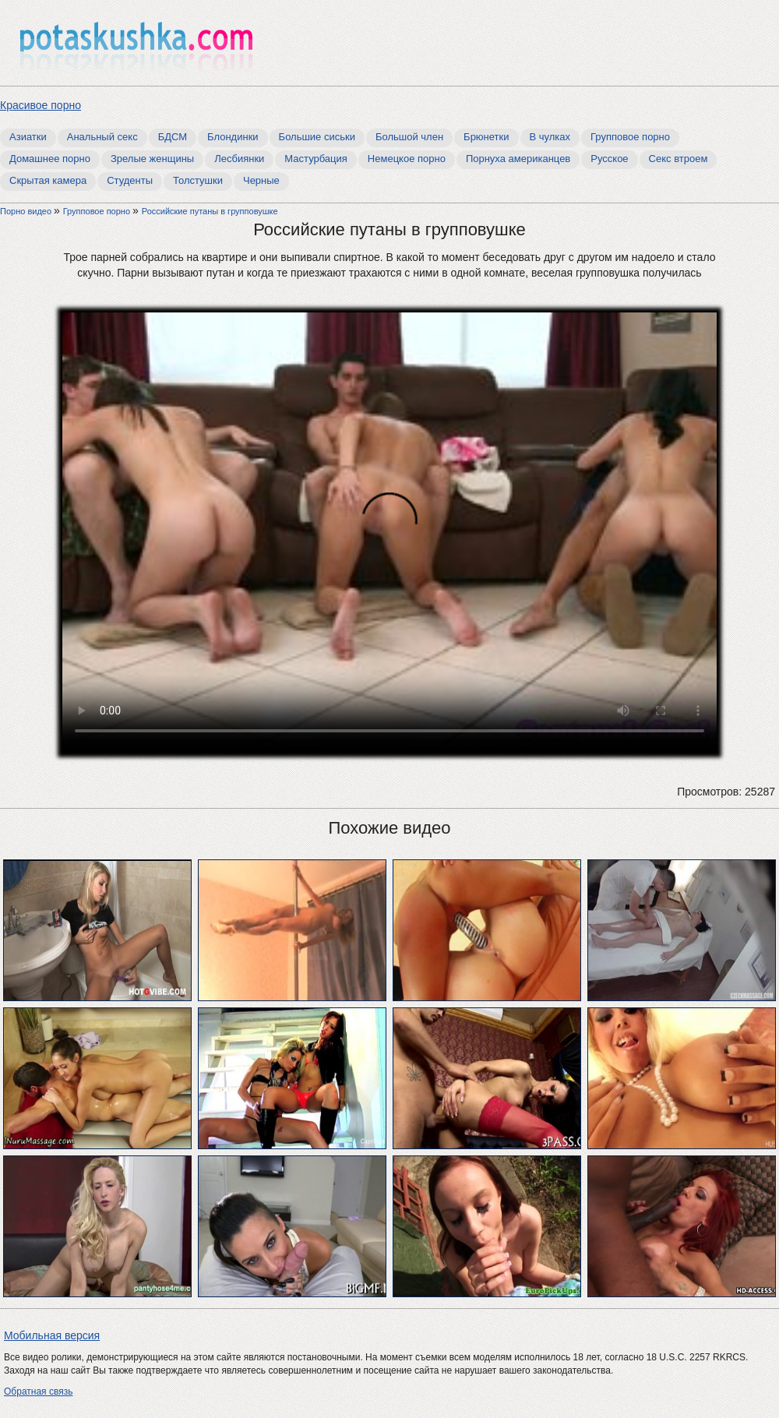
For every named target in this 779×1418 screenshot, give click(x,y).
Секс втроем (678, 158)
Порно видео (27, 211)
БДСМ (172, 137)
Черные (261, 180)
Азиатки (28, 137)
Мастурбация (315, 158)
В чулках (550, 137)
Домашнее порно (49, 158)
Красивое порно (40, 105)
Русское (609, 158)
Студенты (130, 180)
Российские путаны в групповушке (210, 211)
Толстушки (198, 180)
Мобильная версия (52, 1335)
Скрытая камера (47, 180)
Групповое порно (630, 137)
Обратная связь (38, 1391)
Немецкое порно (407, 158)
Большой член (409, 137)
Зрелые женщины (152, 158)
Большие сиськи (317, 137)
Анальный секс (102, 137)
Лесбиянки (239, 158)
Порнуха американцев (518, 158)
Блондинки (233, 137)
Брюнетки (486, 137)
